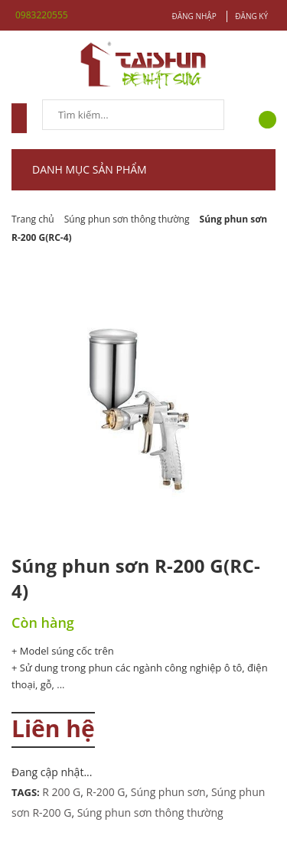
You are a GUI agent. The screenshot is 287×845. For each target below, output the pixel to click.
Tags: (26, 792)
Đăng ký (251, 16)
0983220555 (41, 14)
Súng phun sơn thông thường (150, 812)
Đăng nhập (193, 16)
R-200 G (106, 792)
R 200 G (61, 792)
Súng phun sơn (168, 792)
